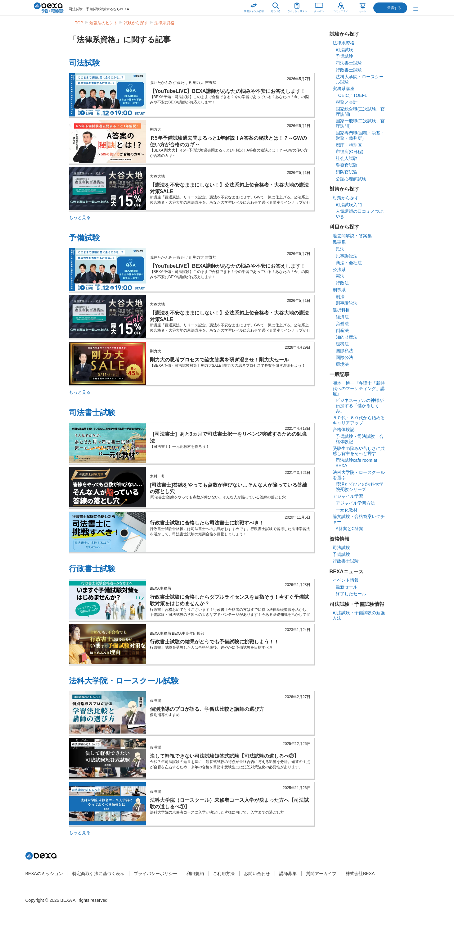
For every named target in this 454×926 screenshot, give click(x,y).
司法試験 (84, 62)
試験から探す (136, 22)
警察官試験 (346, 165)
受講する (394, 8)
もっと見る (80, 217)
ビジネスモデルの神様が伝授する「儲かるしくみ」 (360, 405)
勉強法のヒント (103, 22)
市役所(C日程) (349, 151)
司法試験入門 (349, 204)
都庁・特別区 (349, 145)
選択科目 (341, 309)
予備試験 (84, 237)
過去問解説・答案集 (352, 235)
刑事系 (339, 289)
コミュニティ (340, 11)
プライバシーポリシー (155, 873)
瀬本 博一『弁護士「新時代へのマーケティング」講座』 (359, 388)
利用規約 (195, 873)
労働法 (342, 323)
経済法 (342, 316)
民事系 (339, 242)
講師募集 (288, 873)
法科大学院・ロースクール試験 (124, 680)
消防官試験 (346, 172)
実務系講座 (343, 88)
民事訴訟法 (346, 255)
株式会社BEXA (360, 873)
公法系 (339, 269)
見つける (276, 11)
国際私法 (344, 350)
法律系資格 (164, 22)
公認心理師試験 (351, 178)
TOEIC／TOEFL (351, 95)
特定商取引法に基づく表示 (98, 873)
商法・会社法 (349, 262)
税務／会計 (346, 102)
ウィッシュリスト (297, 6)
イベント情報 (346, 580)
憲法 (340, 276)
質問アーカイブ (321, 873)
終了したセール (351, 593)
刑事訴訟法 (346, 303)
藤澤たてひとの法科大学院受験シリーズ (360, 487)
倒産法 (342, 330)
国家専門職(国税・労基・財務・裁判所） (360, 135)
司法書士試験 (92, 412)
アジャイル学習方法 (355, 503)
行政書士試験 (92, 568)
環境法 (342, 364)
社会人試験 (346, 158)
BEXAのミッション (44, 873)
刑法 (340, 296)
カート (362, 11)
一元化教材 (346, 509)
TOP (79, 22)
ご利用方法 (224, 873)
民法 (340, 249)
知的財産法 (346, 336)
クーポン (319, 6)
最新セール (346, 586)
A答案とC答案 (349, 528)
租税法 (342, 343)
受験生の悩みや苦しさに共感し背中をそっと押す (359, 451)
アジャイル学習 (348, 496)
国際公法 (344, 357)
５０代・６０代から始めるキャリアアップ (359, 420)
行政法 (342, 282)
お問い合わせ (257, 873)
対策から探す (346, 197)
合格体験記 (343, 429)
